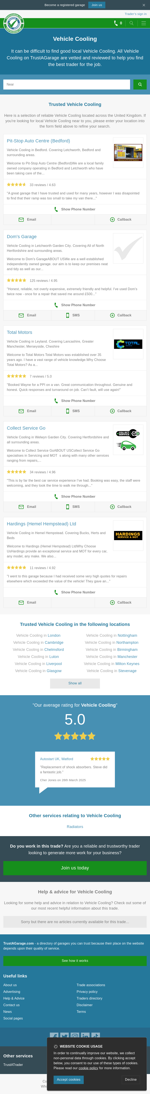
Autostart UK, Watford (56, 759)
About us (10, 985)
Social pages (13, 1018)
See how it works (75, 960)
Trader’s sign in (136, 14)
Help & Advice (14, 998)
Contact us (11, 1005)
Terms (81, 1011)
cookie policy (88, 1068)
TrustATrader (13, 1065)
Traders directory (89, 998)
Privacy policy (87, 991)
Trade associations (91, 985)
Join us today (75, 867)
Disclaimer (85, 1005)
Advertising (11, 991)
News (7, 1011)
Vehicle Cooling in (38, 635)
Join (97, 5)
